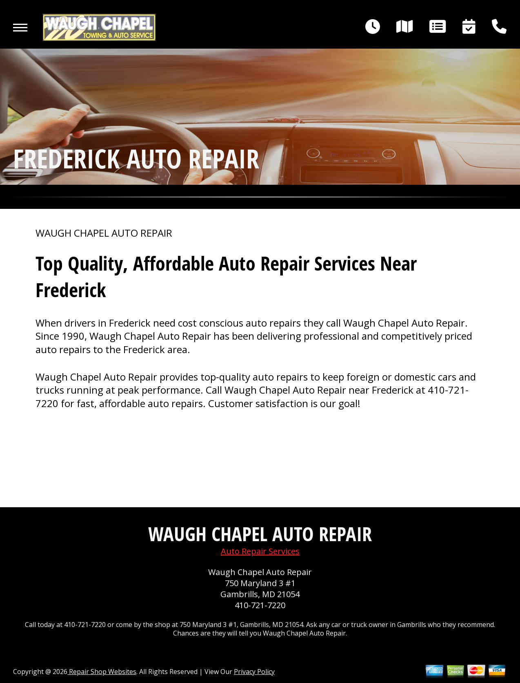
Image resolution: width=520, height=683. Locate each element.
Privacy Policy (254, 671)
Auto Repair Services (260, 551)
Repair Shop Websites (101, 671)
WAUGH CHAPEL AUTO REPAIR (104, 233)
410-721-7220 (260, 605)
